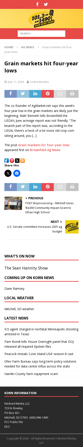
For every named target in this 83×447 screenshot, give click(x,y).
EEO (7, 427)
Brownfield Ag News (45, 150)
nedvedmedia (39, 82)
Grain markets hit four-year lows (43, 145)
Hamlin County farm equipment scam (31, 374)
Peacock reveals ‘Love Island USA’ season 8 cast (38, 354)
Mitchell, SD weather (19, 309)
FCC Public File (13, 422)
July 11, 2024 (16, 82)
